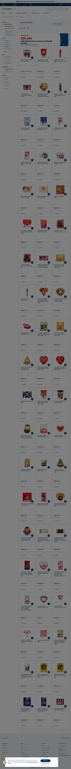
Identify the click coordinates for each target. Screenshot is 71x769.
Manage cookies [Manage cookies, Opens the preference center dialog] (45, 763)
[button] (5, 762)
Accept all (45, 760)
